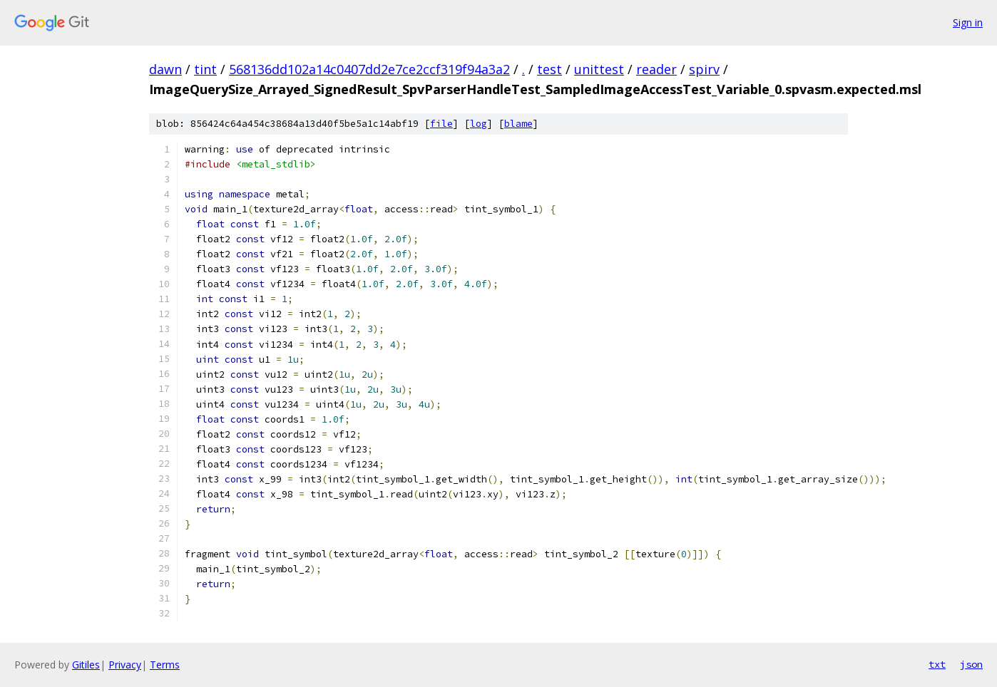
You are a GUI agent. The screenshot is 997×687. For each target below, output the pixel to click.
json (971, 664)
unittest (599, 69)
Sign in (968, 22)
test (549, 69)
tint (205, 69)
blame (518, 124)
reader (656, 69)
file (441, 124)
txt (937, 664)
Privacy (124, 664)
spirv (704, 69)
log (478, 124)
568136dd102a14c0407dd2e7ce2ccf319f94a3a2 (369, 69)
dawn (165, 69)
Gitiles (86, 664)
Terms (165, 664)
